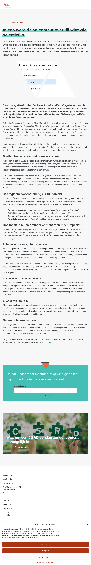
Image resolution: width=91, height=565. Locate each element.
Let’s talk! (46, 342)
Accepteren (45, 544)
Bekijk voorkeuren (45, 557)
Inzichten (17, 23)
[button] (87, 524)
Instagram (6, 512)
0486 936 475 (8, 504)
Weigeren (45, 551)
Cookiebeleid (41, 562)
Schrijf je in (50, 396)
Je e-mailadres (45, 388)
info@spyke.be (8, 479)
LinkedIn (6, 515)
